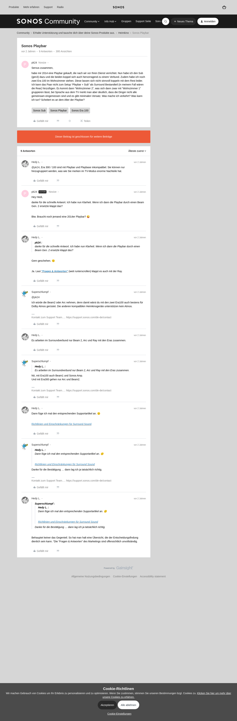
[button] (183, 21)
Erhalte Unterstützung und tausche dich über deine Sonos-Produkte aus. (74, 32)
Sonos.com (161, 21)
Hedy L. (36, 162)
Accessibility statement (153, 576)
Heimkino (123, 32)
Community (23, 32)
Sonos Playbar (58, 110)
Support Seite (143, 21)
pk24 (34, 62)
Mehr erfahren (31, 7)
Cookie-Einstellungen (125, 576)
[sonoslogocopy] (118, 7)
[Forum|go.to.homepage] (48, 21)
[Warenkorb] (224, 7)
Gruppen (126, 21)
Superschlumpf (40, 291)
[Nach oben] (229, 571)
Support (48, 7)
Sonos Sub (39, 110)
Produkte (14, 7)
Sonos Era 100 (80, 110)
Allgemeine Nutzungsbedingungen (90, 576)
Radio (60, 7)
